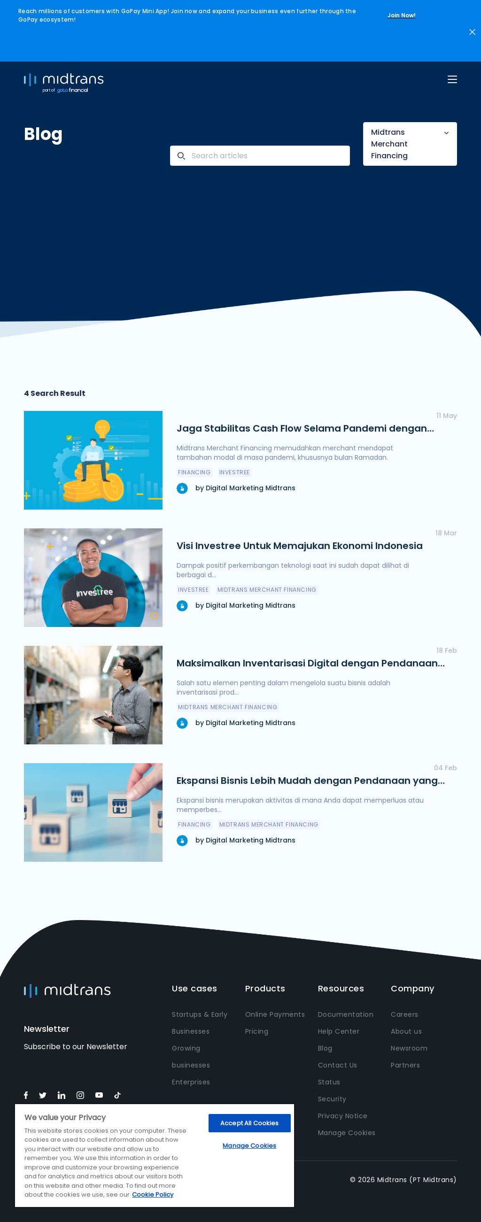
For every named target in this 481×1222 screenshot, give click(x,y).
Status (329, 1082)
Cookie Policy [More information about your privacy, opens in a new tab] (152, 1194)
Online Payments (275, 1014)
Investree (234, 472)
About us (406, 1031)
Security (332, 1099)
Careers (405, 1014)
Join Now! (402, 15)
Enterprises (191, 1082)
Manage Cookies (347, 1132)
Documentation (346, 1014)
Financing (194, 472)
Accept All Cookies (249, 1123)
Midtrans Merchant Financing (389, 144)
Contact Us (337, 1065)
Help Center (339, 1031)
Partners (405, 1065)
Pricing (257, 1031)
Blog (325, 1048)
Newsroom (409, 1048)
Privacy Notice (343, 1116)
